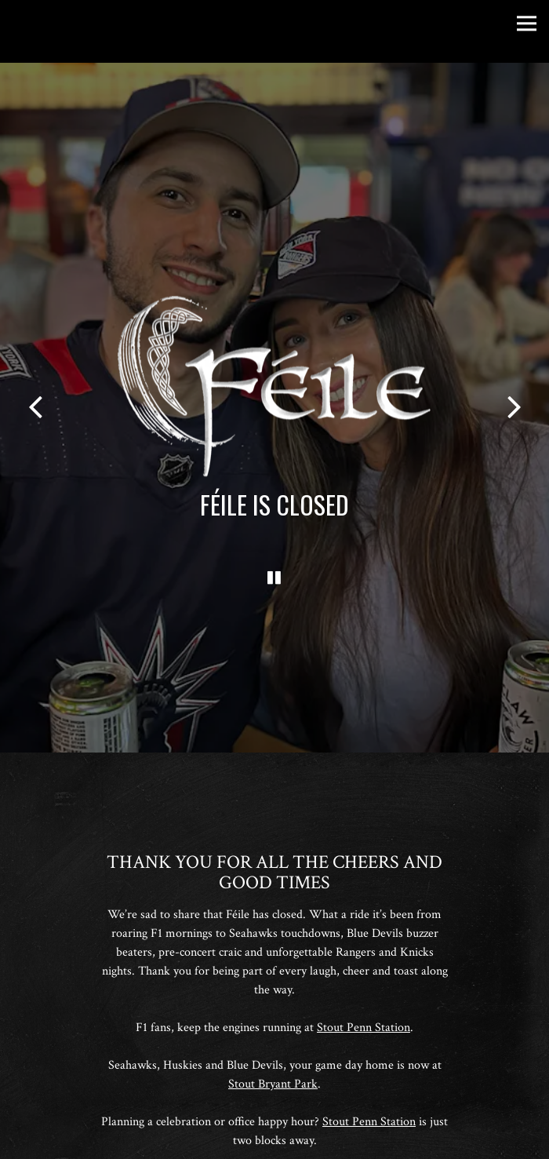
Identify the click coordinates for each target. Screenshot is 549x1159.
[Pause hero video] (274, 560)
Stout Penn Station (363, 1004)
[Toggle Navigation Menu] (526, 23)
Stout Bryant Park (273, 1060)
